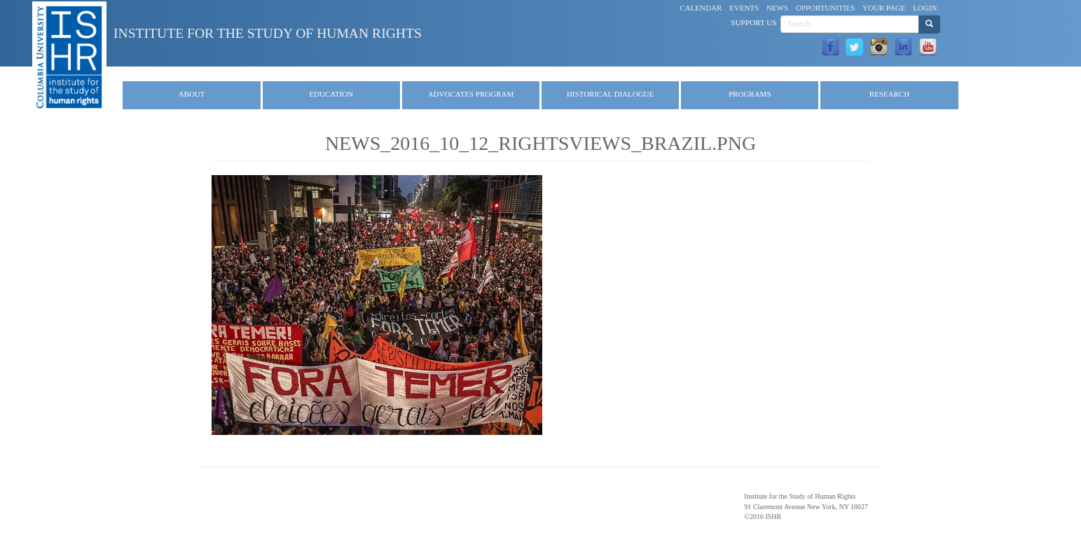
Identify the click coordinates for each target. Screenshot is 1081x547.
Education (331, 94)
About (192, 94)
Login (925, 8)
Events (744, 8)
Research (889, 94)
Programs (750, 94)
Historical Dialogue (610, 94)
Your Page (884, 8)
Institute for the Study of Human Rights (267, 33)
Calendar (701, 8)
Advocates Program (471, 94)
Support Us (753, 22)
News (777, 8)
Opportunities (825, 8)
